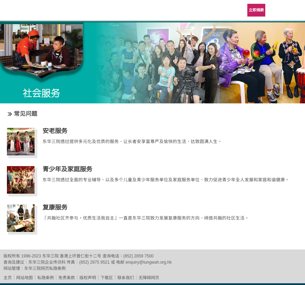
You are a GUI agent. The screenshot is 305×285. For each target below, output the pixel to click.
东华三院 (24, 12)
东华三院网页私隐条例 (45, 268)
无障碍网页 (149, 277)
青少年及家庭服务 (67, 169)
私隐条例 (45, 277)
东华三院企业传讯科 (47, 262)
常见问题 (25, 114)
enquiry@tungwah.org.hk (148, 262)
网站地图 (24, 277)
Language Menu (277, 10)
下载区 (107, 277)
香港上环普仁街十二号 (80, 256)
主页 (7, 277)
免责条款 (66, 277)
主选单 (294, 10)
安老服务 (54, 131)
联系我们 (125, 277)
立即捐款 (256, 10)
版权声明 (87, 277)
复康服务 (54, 207)
